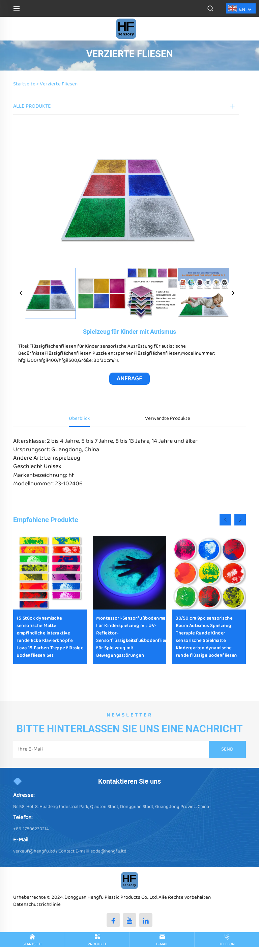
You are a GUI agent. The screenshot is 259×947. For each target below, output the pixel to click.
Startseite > (26, 84)
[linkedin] (145, 920)
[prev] (21, 293)
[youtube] (129, 920)
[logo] (126, 28)
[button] (225, 519)
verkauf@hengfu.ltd (34, 851)
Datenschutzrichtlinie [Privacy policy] (37, 904)
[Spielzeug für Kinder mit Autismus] (50, 293)
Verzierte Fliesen (59, 84)
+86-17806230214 (31, 829)
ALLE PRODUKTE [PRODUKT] (32, 106)
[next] (233, 293)
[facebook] (113, 920)
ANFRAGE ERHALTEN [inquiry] (130, 379)
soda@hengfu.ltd (108, 851)
